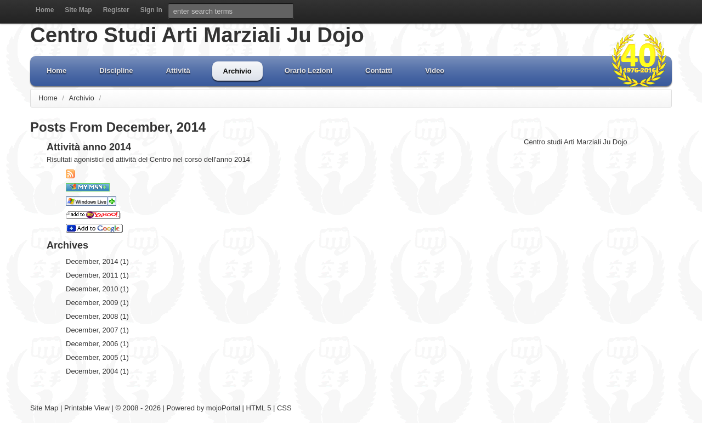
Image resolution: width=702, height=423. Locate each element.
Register (116, 10)
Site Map (78, 10)
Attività (178, 70)
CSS (284, 408)
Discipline (116, 70)
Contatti (378, 70)
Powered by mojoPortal (203, 408)
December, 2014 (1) (97, 261)
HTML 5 (258, 408)
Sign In (151, 10)
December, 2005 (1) (97, 357)
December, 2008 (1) (97, 316)
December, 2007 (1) (97, 330)
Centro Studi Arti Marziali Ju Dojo (197, 35)
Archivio (237, 71)
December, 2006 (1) (97, 344)
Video (434, 70)
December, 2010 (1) (97, 289)
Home (45, 10)
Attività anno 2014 (89, 147)
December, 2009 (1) (97, 302)
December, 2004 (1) (97, 371)
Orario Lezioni (308, 70)
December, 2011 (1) (97, 275)
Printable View (87, 408)
